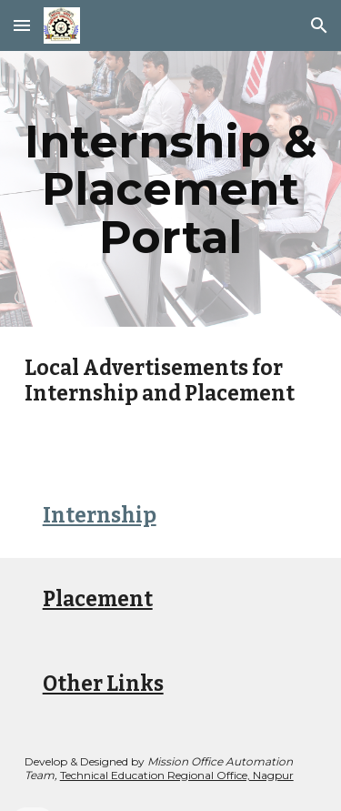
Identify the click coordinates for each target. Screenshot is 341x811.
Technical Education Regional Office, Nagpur (177, 775)
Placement (98, 599)
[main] (171, 188)
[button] (22, 25)
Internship (99, 515)
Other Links (103, 684)
